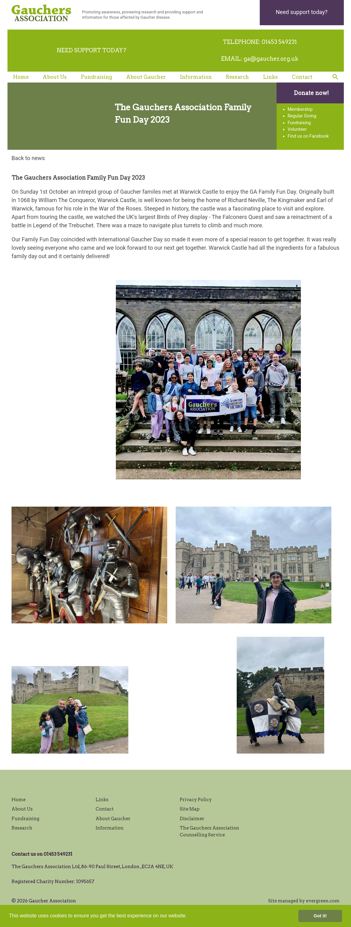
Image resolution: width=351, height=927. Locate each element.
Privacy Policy (196, 799)
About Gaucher (146, 77)
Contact (302, 77)
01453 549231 (279, 42)
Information (196, 77)
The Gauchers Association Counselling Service (209, 831)
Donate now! (311, 93)
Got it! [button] (320, 915)
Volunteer (297, 129)
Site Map (190, 809)
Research (237, 77)
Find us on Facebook (308, 136)
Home (21, 77)
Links (270, 77)
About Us (55, 77)
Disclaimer (192, 818)
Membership (300, 109)
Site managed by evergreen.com (303, 901)
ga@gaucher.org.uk (271, 58)
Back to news (28, 158)
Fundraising (96, 77)
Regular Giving (302, 116)
